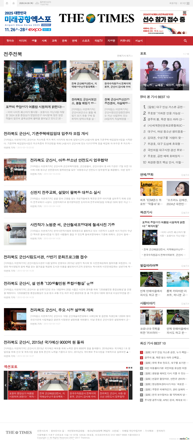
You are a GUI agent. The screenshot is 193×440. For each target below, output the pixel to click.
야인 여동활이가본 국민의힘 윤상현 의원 (166, 368)
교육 (54, 40)
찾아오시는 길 (57, 430)
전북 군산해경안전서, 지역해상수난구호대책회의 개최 (165, 249)
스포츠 (85, 40)
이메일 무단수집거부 (132, 430)
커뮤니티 (125, 40)
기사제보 (149, 430)
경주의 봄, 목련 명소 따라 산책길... (167, 119)
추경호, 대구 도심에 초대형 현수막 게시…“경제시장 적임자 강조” (167, 144)
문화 (64, 40)
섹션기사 (146, 212)
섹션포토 (10, 366)
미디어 (22, 40)
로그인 (183, 3)
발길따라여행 (149, 265)
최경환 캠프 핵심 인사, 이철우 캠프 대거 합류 (167, 162)
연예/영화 (146, 174)
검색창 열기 (185, 40)
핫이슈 (10, 40)
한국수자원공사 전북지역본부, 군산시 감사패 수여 (165, 255)
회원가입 (173, 3)
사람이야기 (147, 303)
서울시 (138, 40)
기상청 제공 (44, 4)
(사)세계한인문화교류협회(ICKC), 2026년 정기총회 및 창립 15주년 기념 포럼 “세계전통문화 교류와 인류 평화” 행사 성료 (167, 125)
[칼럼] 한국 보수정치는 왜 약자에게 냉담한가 (167, 394)
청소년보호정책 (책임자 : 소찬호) (103, 430)
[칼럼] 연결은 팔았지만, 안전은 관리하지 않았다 (167, 379)
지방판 (111, 40)
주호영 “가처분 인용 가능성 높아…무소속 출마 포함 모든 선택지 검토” (167, 113)
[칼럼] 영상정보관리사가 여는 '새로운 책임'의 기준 (167, 384)
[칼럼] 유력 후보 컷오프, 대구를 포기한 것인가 (167, 363)
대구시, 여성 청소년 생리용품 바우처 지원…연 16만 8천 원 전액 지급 (167, 131)
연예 (74, 40)
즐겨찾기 (13, 3)
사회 (44, 40)
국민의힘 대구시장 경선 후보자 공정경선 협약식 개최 (167, 150)
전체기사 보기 (124, 56)
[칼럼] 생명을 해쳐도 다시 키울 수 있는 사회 (167, 373)
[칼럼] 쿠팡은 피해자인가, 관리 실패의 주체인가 (167, 389)
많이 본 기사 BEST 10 (154, 97)
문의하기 (160, 430)
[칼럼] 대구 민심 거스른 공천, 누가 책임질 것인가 (167, 107)
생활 (34, 40)
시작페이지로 (7, 3)
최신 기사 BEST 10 (153, 343)
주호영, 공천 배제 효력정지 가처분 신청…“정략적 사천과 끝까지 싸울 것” (167, 156)
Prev (6, 385)
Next (130, 385)
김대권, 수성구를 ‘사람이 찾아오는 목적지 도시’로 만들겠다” (167, 138)
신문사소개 (42, 430)
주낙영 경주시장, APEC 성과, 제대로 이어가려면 (167, 400)
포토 (143, 53)
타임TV (98, 40)
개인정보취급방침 (75, 430)
